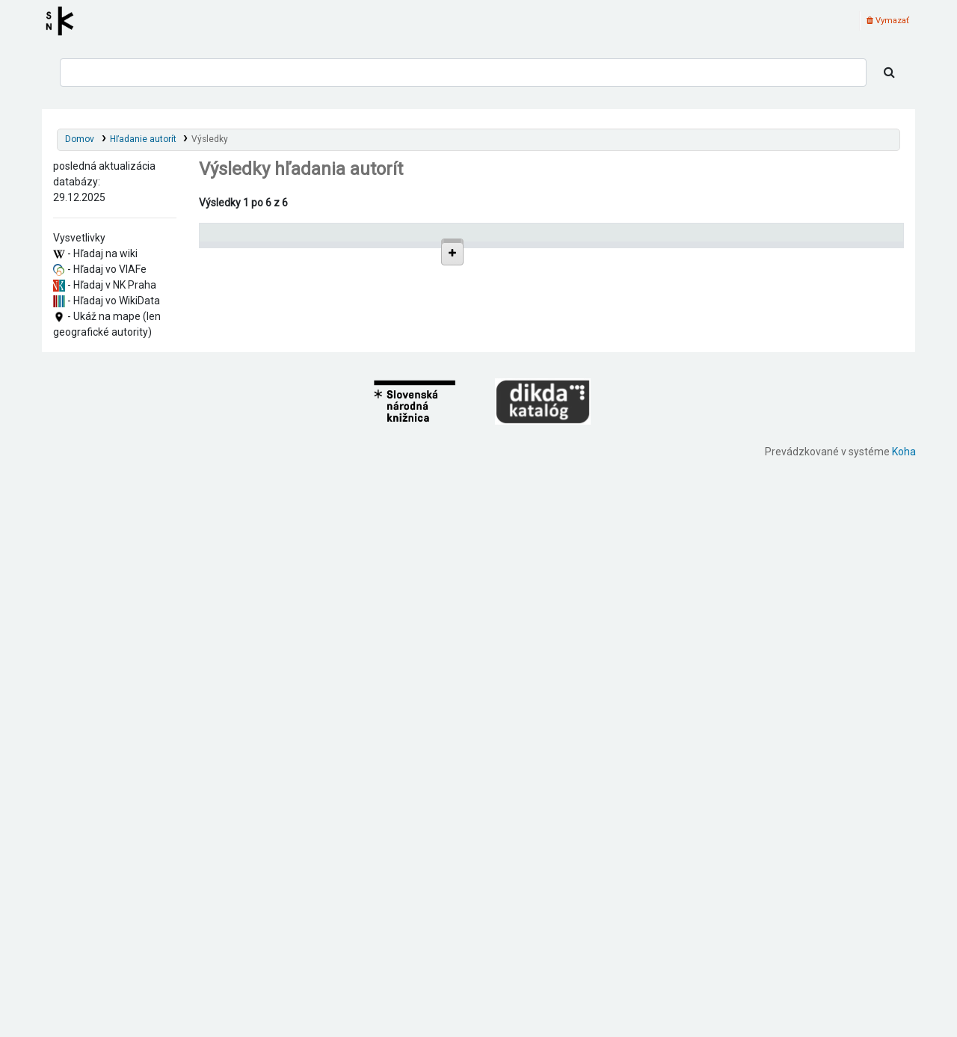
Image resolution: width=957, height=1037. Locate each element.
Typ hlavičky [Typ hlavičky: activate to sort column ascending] (639, 238)
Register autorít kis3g (64, 21)
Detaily (553, 271)
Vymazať (888, 20)
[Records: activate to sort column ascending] (847, 239)
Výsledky (209, 139)
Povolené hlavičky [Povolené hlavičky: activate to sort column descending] (246, 238)
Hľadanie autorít (143, 139)
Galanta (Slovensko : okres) (285, 557)
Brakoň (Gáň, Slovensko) (279, 570)
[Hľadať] (889, 72)
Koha (904, 1029)
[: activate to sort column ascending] (567, 239)
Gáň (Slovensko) (262, 373)
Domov (79, 139)
